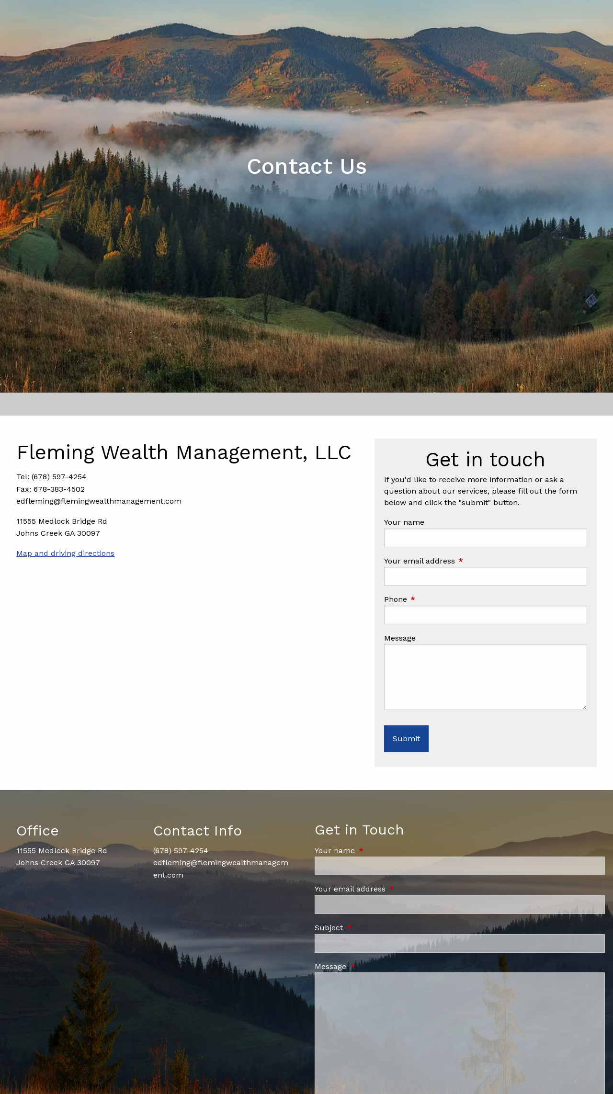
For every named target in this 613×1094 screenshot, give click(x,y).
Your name (404, 522)
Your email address (460, 560)
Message (400, 638)
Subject (369, 927)
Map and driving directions (65, 553)
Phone (436, 599)
